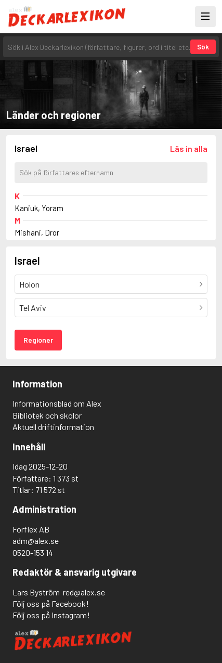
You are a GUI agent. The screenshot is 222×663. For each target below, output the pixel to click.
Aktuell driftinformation (53, 427)
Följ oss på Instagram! (51, 615)
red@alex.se (84, 592)
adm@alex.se (35, 540)
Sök (203, 47)
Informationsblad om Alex (56, 403)
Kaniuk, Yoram (39, 208)
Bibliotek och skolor (47, 415)
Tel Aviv (32, 308)
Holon (29, 284)
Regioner (38, 339)
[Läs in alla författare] (188, 148)
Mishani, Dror (37, 232)
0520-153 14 (32, 552)
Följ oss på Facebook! (50, 603)
